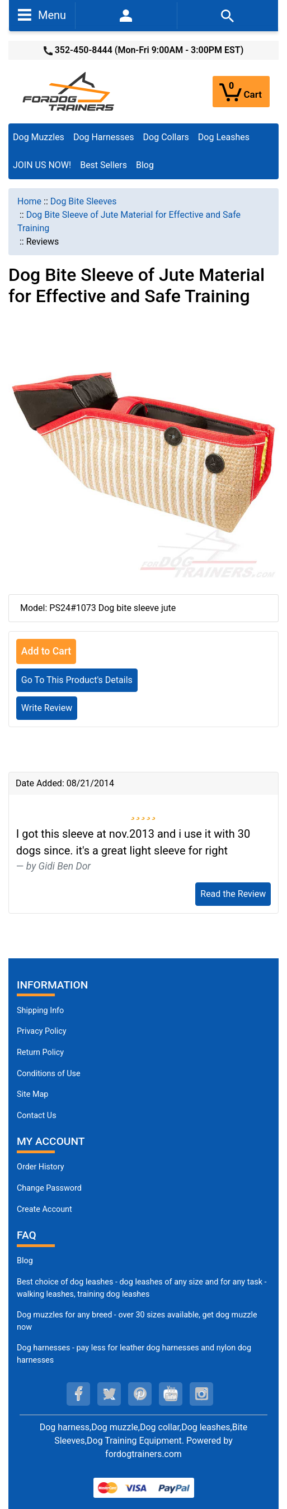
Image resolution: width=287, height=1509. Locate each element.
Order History (40, 1167)
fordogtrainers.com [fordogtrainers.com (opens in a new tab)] (143, 1454)
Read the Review (233, 894)
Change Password (49, 1188)
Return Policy (40, 1052)
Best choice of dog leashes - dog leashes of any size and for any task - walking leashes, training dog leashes (142, 1288)
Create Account (44, 1209)
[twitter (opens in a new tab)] (109, 1394)
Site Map (32, 1094)
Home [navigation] (29, 201)
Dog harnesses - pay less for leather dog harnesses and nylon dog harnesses (134, 1354)
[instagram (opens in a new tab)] (201, 1394)
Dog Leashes (224, 137)
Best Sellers (103, 165)
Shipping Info (40, 1010)
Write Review (46, 708)
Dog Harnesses (103, 137)
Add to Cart (46, 651)
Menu (42, 14)
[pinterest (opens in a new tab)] (140, 1394)
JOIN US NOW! (42, 165)
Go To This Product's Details (77, 680)
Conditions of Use (49, 1073)
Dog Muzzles (38, 137)
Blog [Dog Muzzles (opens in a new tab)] (25, 1261)
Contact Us (37, 1115)
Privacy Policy (42, 1031)
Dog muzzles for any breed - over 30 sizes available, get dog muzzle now (137, 1321)
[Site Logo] (69, 90)
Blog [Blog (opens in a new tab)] (145, 165)
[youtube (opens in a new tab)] (170, 1394)
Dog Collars (166, 137)
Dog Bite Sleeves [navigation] (83, 201)
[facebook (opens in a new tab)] (78, 1394)
